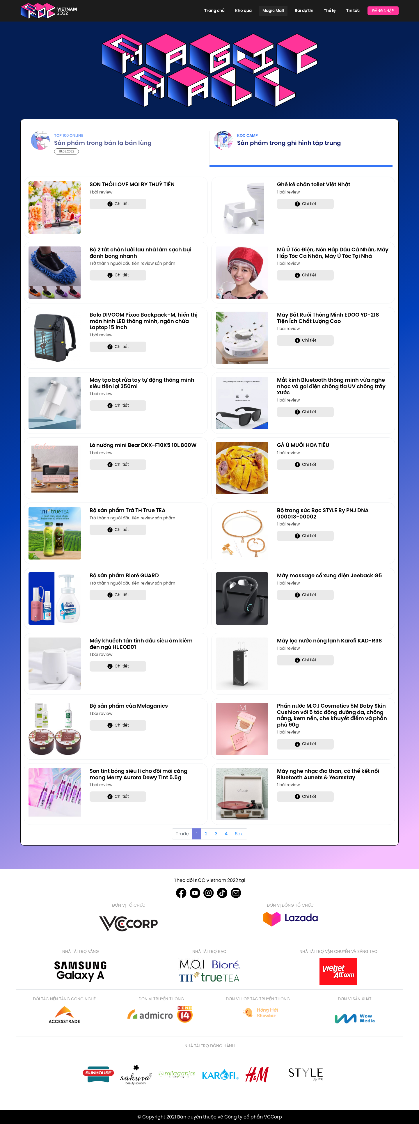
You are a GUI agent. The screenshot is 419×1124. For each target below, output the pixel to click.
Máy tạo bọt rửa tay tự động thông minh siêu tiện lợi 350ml (142, 383)
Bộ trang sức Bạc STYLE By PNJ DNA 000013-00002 (323, 513)
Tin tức (355, 10)
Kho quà (263, 10)
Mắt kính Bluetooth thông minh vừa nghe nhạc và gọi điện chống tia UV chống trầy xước (331, 386)
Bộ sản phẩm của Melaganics (129, 705)
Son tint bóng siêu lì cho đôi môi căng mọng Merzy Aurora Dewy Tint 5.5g (138, 774)
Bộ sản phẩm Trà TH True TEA (128, 510)
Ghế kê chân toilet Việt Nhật (313, 184)
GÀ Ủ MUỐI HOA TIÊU (303, 445)
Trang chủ (238, 10)
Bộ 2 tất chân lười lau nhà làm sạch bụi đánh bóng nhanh (140, 253)
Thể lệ (336, 10)
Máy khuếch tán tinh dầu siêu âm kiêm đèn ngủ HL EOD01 (141, 644)
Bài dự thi (314, 10)
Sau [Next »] (239, 833)
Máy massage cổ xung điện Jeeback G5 (329, 575)
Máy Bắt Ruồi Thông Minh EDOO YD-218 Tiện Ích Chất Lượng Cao (328, 318)
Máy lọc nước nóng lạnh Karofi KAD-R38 (329, 640)
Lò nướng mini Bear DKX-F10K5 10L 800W (143, 445)
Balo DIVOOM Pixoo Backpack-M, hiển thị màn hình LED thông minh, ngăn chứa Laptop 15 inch (144, 321)
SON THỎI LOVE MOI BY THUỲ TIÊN (132, 184)
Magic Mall (288, 10)
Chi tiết (118, 204)
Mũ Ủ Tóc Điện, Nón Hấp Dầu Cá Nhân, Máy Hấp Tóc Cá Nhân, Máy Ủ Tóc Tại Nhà (332, 253)
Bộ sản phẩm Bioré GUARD (124, 575)
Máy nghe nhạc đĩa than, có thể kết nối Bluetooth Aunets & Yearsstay (328, 774)
